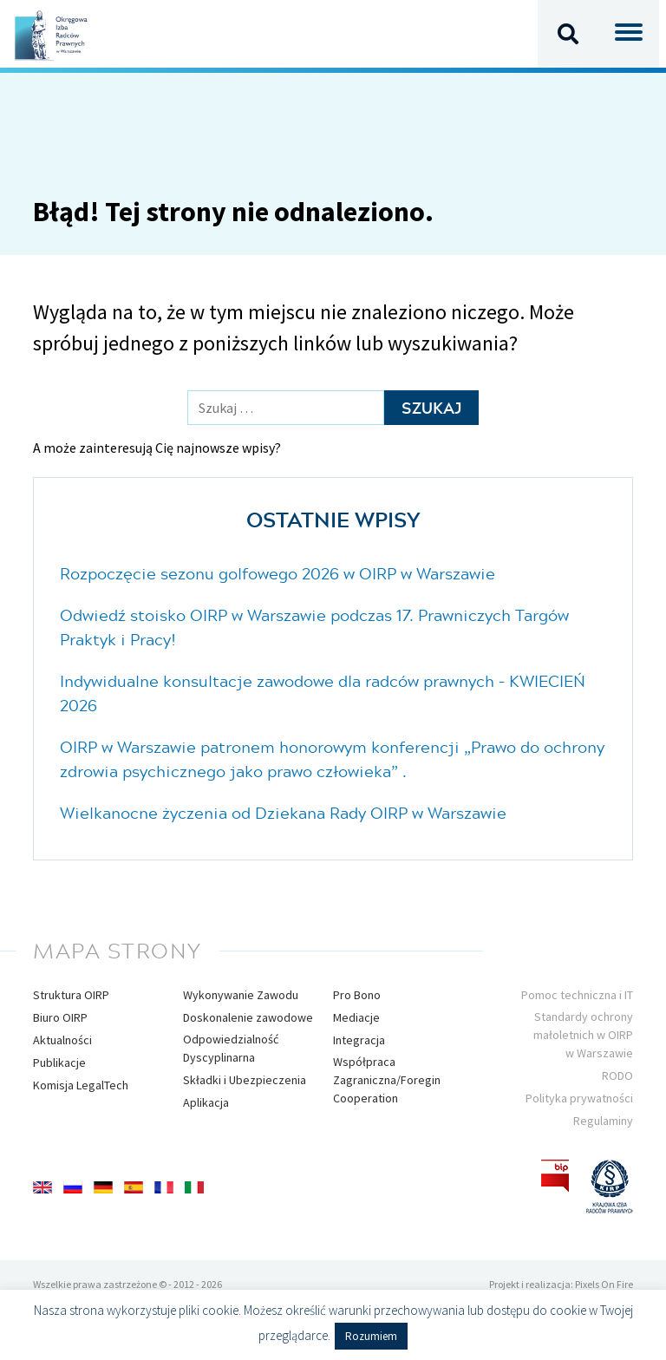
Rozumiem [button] (371, 1336)
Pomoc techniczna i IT (577, 995)
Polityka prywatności (579, 1098)
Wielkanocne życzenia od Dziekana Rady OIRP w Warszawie (283, 813)
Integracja (359, 1040)
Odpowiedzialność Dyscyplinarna (230, 1048)
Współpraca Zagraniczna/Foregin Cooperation (387, 1080)
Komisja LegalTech (80, 1085)
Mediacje (356, 1017)
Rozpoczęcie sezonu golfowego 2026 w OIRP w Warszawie (277, 573)
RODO (617, 1075)
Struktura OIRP (71, 995)
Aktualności (62, 1040)
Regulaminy (603, 1120)
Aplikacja (206, 1102)
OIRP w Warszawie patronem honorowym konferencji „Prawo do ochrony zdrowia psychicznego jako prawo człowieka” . (332, 759)
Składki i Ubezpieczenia (244, 1080)
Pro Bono (357, 995)
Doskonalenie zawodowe (248, 1017)
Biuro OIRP (60, 1017)
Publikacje (59, 1062)
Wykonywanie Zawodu (240, 995)
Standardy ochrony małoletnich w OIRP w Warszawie (583, 1035)
